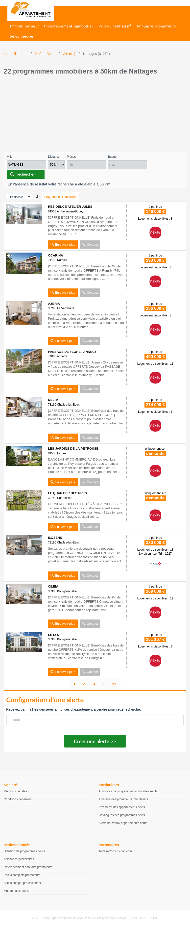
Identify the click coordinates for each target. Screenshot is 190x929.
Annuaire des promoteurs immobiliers (123, 799)
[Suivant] (104, 684)
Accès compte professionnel (22, 883)
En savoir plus (62, 244)
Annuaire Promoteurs (156, 26)
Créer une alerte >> (95, 741)
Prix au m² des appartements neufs (122, 807)
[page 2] (84, 684)
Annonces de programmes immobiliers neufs (128, 791)
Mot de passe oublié (17, 891)
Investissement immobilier (69, 26)
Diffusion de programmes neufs (24, 851)
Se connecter (22, 36)
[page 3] (94, 684)
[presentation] (37, 196)
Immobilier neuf (24, 26)
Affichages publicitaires (19, 859)
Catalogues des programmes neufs (122, 815)
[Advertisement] (95, 115)
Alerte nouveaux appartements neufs (123, 823)
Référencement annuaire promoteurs (28, 867)
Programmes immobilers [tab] (60, 197)
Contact (90, 244)
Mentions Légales (15, 791)
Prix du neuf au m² (115, 26)
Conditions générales (18, 799)
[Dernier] (114, 684)
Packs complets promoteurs (22, 875)
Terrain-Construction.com (115, 851)
